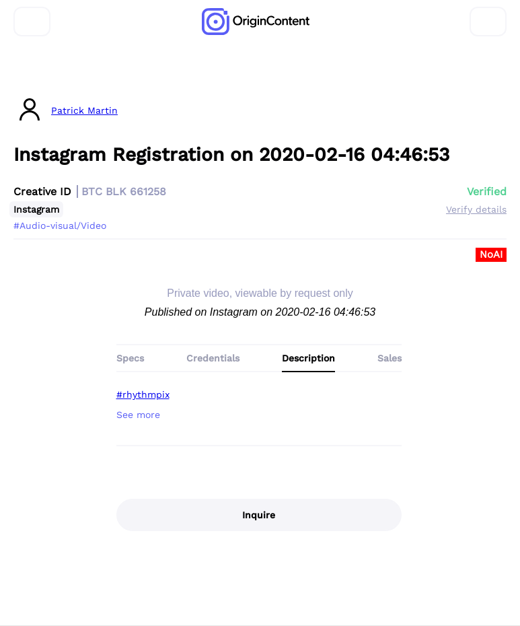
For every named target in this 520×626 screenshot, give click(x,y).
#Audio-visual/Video (59, 225)
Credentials (212, 358)
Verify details (476, 209)
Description (308, 358)
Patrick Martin (84, 110)
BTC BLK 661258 (123, 191)
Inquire (258, 515)
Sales (389, 358)
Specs (130, 358)
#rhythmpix (143, 394)
